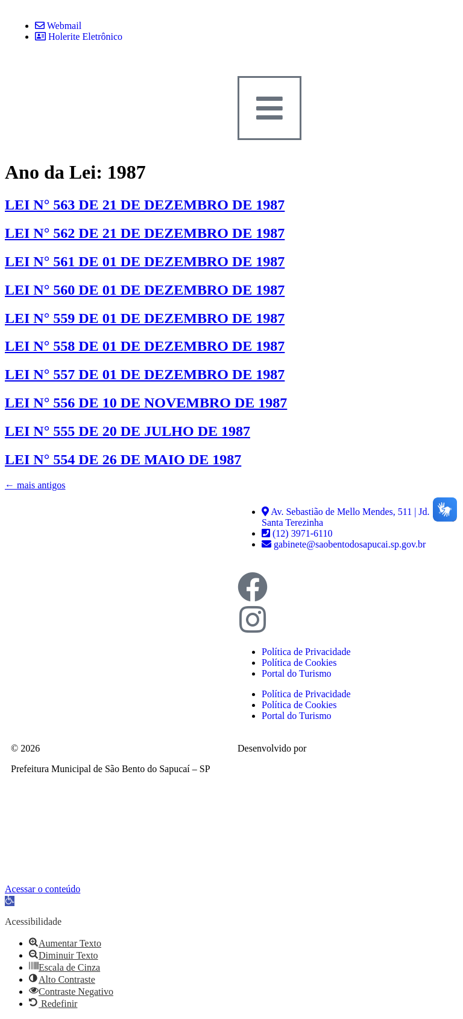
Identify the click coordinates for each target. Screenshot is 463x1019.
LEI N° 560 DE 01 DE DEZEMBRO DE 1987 (145, 290)
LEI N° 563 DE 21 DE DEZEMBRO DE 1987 (145, 204)
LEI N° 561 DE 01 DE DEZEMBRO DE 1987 (145, 261)
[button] (9, 901)
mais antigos (35, 485)
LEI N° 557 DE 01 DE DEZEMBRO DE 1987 (145, 374)
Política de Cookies (299, 662)
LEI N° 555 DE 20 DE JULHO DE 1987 (127, 431)
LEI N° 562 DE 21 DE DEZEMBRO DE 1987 (145, 233)
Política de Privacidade (306, 652)
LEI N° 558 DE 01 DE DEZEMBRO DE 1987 (145, 346)
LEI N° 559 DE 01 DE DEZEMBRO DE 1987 (145, 318)
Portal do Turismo (297, 673)
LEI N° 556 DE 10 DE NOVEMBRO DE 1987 (146, 402)
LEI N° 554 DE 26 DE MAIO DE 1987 (123, 459)
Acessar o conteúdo (42, 889)
